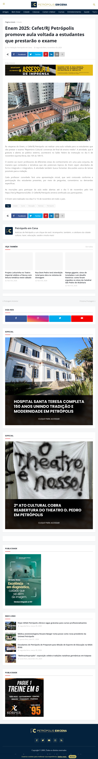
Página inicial (10, 22)
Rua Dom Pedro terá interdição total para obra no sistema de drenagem (49, 275)
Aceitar (72, 757)
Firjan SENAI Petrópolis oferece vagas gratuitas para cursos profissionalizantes (52, 623)
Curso (23, 206)
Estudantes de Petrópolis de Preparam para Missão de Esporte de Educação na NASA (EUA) (55, 645)
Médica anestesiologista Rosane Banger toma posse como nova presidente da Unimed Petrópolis (52, 635)
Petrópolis (50, 206)
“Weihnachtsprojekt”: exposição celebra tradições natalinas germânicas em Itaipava (54, 655)
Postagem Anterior (11, 301)
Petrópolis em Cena (26, 228)
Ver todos (89, 247)
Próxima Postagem (87, 301)
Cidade (19, 22)
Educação (31, 206)
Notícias (40, 206)
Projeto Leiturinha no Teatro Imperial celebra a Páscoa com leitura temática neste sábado (18, 275)
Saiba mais (62, 757)
